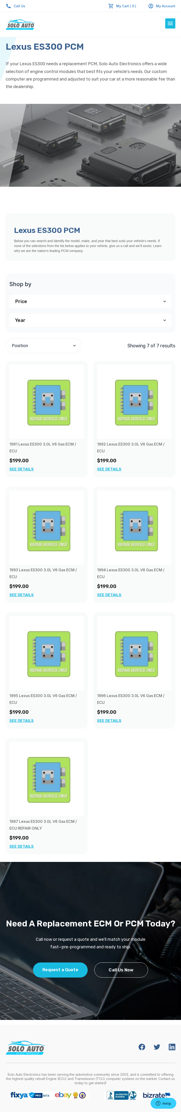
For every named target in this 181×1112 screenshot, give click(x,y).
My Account (161, 6)
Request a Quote (60, 969)
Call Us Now (121, 970)
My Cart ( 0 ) (126, 6)
